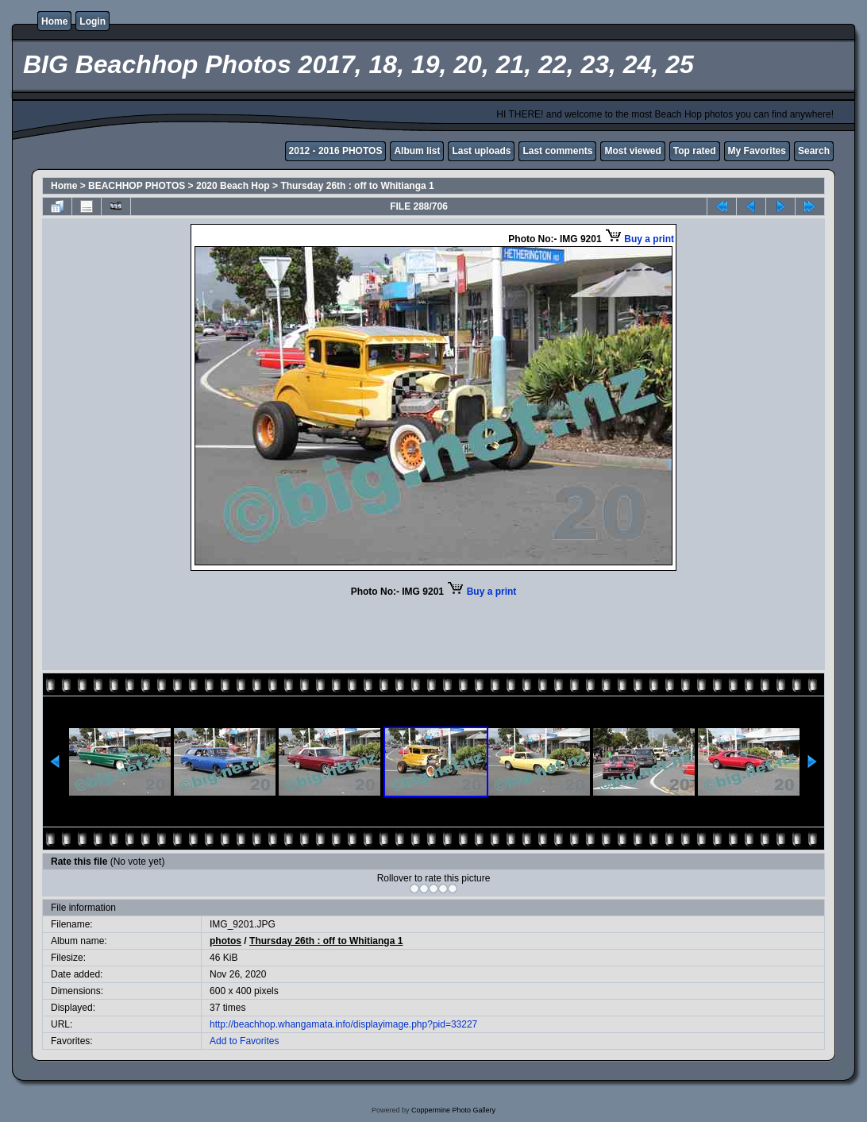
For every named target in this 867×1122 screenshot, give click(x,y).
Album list (417, 150)
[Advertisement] (433, 632)
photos (225, 941)
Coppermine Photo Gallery (453, 1110)
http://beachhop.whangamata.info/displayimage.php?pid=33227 (343, 1024)
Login (92, 21)
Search (814, 150)
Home (54, 21)
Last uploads (481, 150)
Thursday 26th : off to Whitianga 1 (357, 185)
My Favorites (757, 150)
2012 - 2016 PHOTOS (336, 150)
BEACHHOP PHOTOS (136, 185)
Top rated (694, 150)
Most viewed (632, 150)
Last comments (557, 150)
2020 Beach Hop (233, 185)
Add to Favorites (244, 1041)
